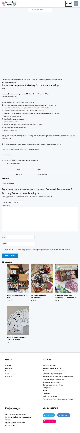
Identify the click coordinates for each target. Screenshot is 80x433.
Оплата (7, 371)
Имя (4, 237)
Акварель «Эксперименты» (52, 368)
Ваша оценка (7, 202)
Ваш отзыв (6, 205)
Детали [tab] (9, 163)
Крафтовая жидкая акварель (53, 374)
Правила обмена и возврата (15, 422)
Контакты (8, 376)
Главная (5, 79)
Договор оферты (11, 425)
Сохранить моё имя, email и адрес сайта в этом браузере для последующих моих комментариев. (37, 250)
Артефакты (47, 388)
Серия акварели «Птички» (52, 382)
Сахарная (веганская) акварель (53, 379)
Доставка (8, 368)
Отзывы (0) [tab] (16, 163)
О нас (7, 374)
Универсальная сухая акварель (53, 371)
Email (4, 244)
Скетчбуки (46, 393)
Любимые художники (50, 396)
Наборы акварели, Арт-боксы (53, 385)
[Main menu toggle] (76, 3)
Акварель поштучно (49, 365)
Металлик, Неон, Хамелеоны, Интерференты (58, 376)
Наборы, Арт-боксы (16, 79)
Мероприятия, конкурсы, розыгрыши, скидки (58, 399)
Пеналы (45, 390)
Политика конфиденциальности (16, 414)
